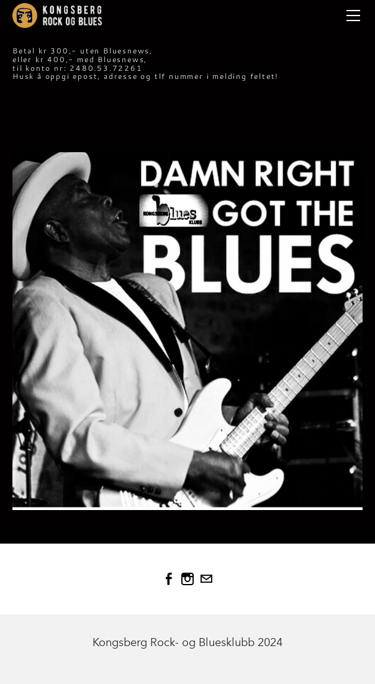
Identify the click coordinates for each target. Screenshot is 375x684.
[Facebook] (169, 579)
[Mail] (206, 579)
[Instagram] (187, 579)
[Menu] (353, 15)
